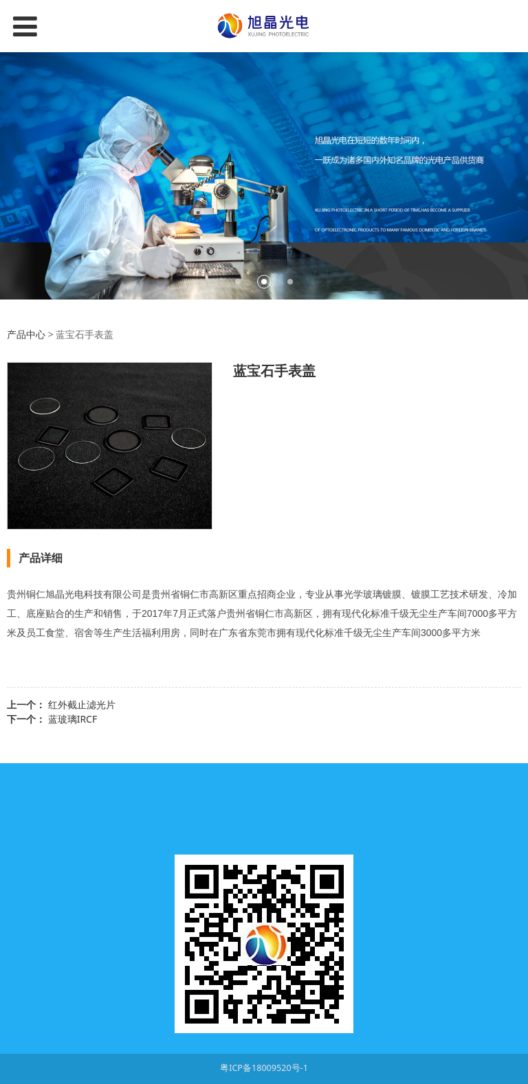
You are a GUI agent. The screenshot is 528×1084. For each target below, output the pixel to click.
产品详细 (41, 557)
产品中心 (26, 334)
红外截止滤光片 (82, 704)
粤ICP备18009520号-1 (264, 1068)
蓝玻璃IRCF (73, 718)
